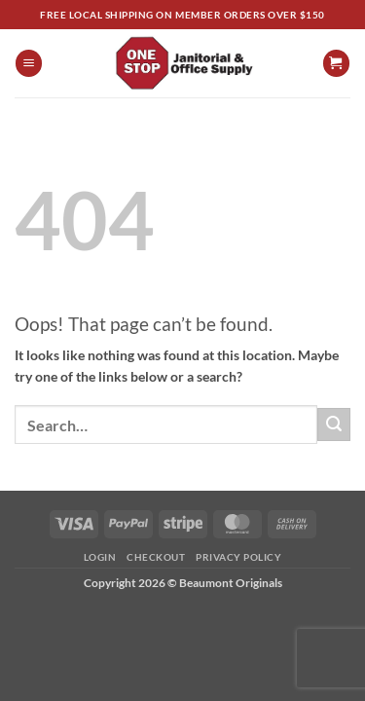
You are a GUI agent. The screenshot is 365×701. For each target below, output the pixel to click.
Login (100, 557)
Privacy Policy (238, 557)
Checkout (156, 557)
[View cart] (336, 63)
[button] (29, 63)
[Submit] (333, 424)
